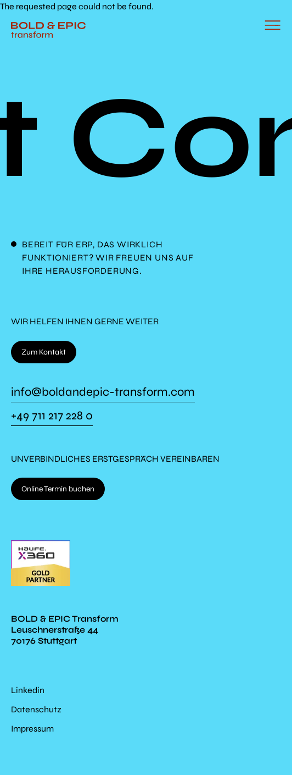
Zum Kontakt (43, 352)
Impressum (32, 728)
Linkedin (27, 690)
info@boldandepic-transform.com (103, 392)
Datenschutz (36, 709)
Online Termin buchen (57, 489)
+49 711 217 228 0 (52, 416)
